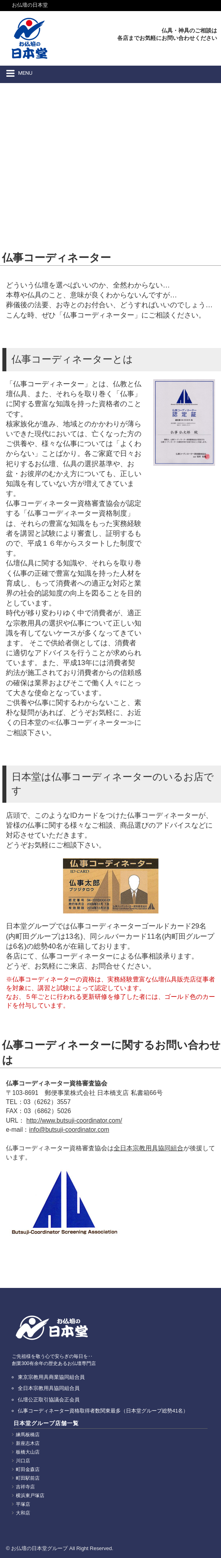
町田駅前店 (28, 1478)
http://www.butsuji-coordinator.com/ (74, 1120)
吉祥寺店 (25, 1487)
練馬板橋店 (28, 1434)
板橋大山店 (28, 1452)
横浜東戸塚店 (30, 1495)
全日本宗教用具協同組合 (148, 1148)
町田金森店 (28, 1469)
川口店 (23, 1460)
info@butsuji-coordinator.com (69, 1129)
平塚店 (23, 1504)
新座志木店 (28, 1443)
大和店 (23, 1513)
